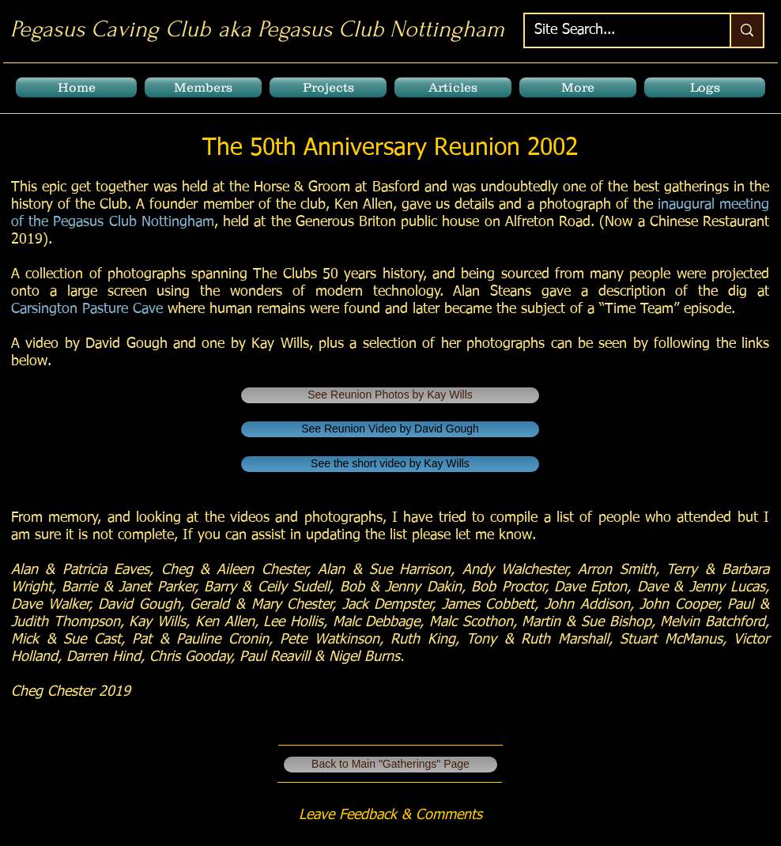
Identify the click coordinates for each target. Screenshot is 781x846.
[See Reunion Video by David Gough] (390, 429)
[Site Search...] (615, 30)
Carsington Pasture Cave (87, 309)
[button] (203, 87)
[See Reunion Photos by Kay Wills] (390, 395)
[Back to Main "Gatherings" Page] (390, 764)
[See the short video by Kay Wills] (390, 464)
